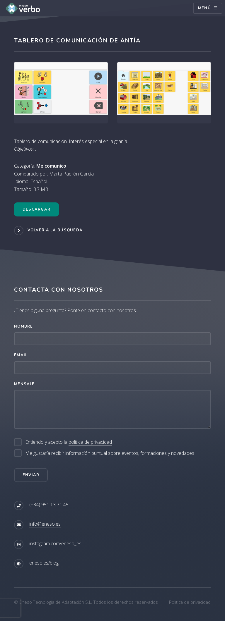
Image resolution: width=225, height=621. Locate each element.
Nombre (23, 326)
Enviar (31, 475)
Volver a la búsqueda (55, 230)
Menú (204, 8)
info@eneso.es (45, 524)
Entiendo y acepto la (68, 442)
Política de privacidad (190, 602)
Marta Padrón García (71, 174)
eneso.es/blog (44, 563)
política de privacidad (90, 442)
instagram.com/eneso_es (55, 543)
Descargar (37, 209)
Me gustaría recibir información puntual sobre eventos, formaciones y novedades (109, 453)
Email (21, 355)
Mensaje (24, 384)
